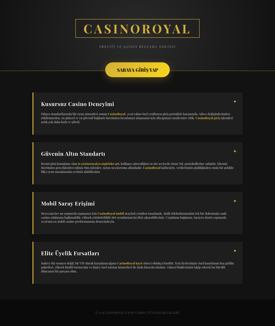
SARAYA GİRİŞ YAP (137, 70)
